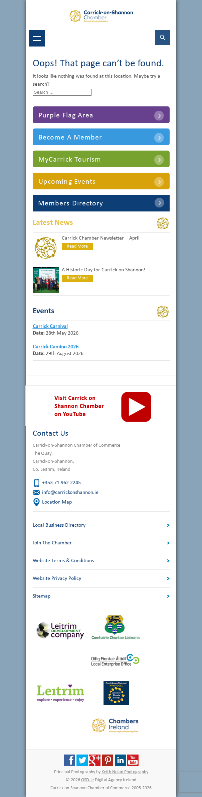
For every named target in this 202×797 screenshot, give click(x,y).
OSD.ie (87, 780)
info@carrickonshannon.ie (70, 492)
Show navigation (37, 38)
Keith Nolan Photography (125, 772)
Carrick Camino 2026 (55, 347)
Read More (77, 246)
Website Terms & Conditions (63, 560)
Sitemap (41, 596)
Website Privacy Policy (57, 578)
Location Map (57, 502)
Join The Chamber (52, 543)
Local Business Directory (59, 525)
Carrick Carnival (50, 326)
